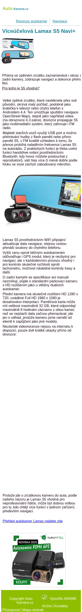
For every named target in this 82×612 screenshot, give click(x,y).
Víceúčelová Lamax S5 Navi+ (38, 31)
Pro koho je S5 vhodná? (21, 88)
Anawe (70, 598)
